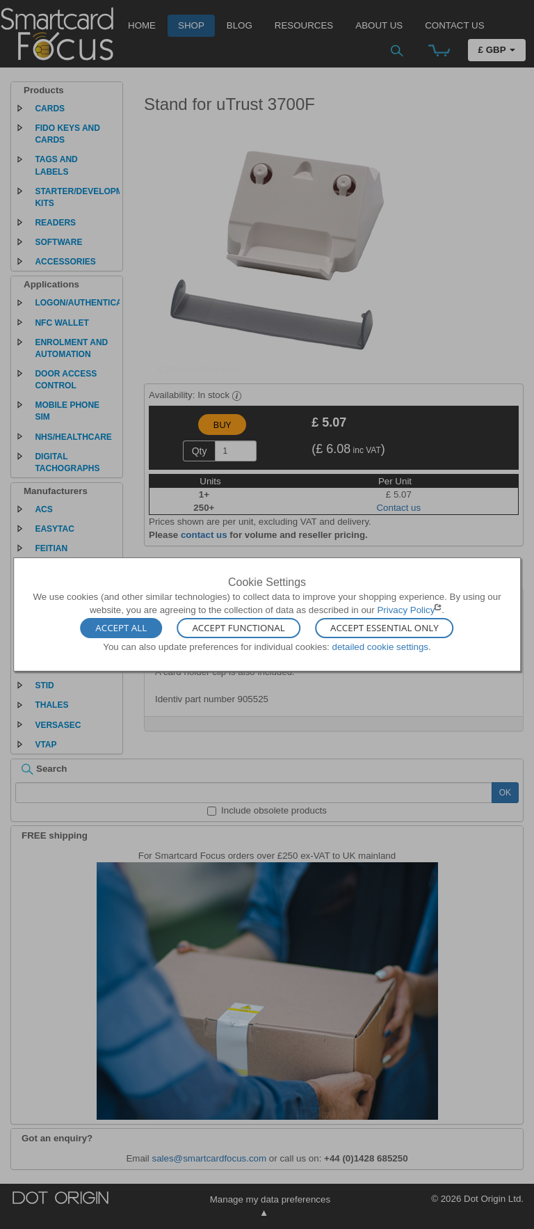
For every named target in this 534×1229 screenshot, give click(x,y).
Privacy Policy (406, 610)
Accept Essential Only (384, 627)
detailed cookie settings (380, 646)
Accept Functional (238, 627)
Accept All (121, 627)
